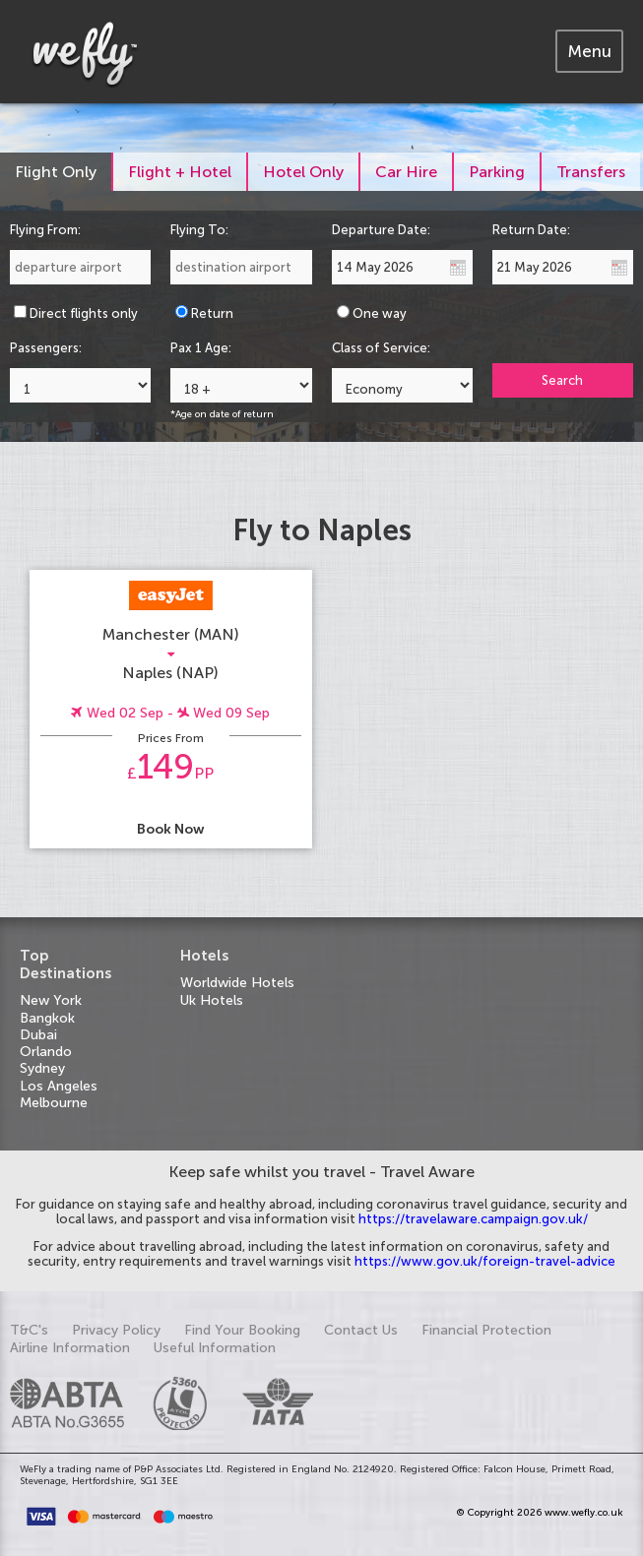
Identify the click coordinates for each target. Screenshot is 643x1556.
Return (212, 313)
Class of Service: (381, 348)
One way (380, 313)
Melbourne (54, 1102)
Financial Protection (486, 1330)
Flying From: (45, 229)
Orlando (46, 1051)
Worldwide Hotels (237, 982)
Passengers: (46, 348)
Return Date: (531, 229)
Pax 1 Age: (200, 348)
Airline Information (70, 1347)
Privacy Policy (116, 1330)
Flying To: (199, 229)
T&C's (29, 1330)
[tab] (589, 51)
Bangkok (47, 1018)
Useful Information (215, 1347)
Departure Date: (381, 229)
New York (51, 1000)
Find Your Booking (242, 1330)
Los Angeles (58, 1086)
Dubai (38, 1035)
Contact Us (361, 1330)
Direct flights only (84, 313)
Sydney (42, 1068)
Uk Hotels (211, 1000)
